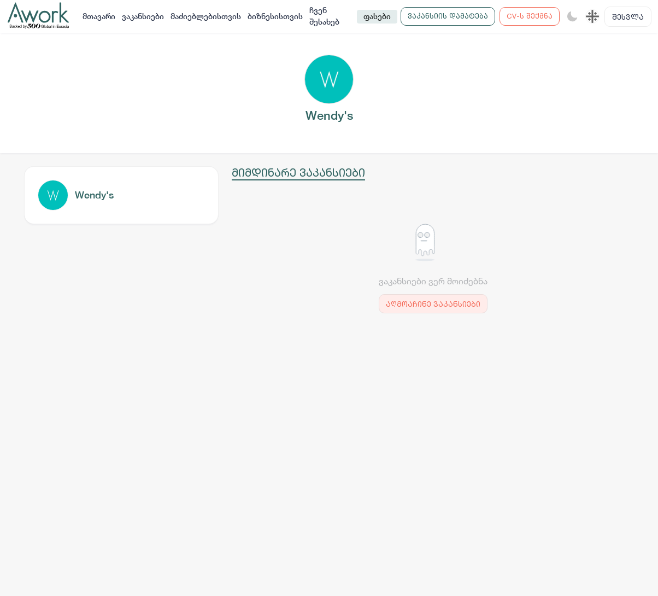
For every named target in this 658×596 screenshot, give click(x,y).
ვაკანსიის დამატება (448, 15)
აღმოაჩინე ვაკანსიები (433, 303)
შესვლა (628, 16)
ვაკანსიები (143, 16)
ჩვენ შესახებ (324, 16)
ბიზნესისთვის (275, 16)
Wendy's (94, 195)
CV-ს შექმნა (530, 15)
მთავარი (99, 16)
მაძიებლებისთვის (206, 16)
